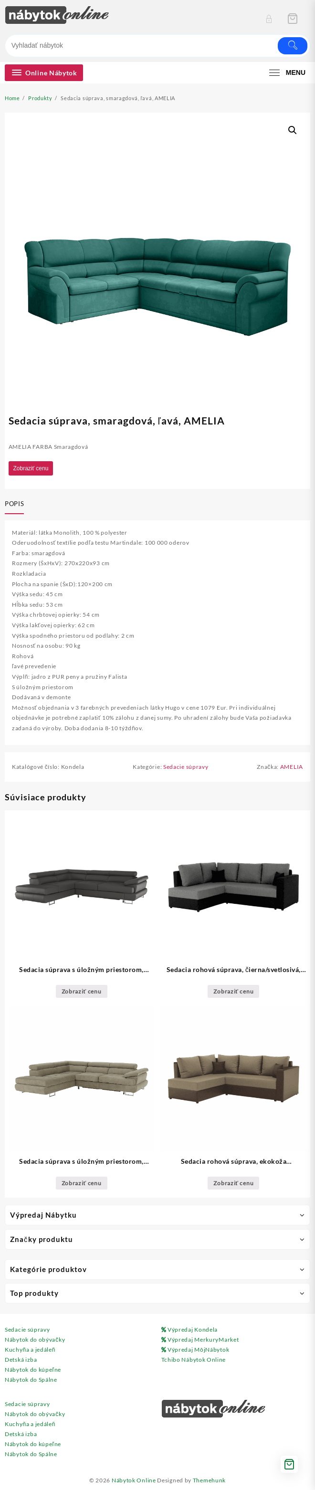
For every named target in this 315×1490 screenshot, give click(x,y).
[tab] (16, 504)
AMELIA (291, 766)
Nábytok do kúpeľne (33, 1369)
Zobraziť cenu (31, 468)
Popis (14, 503)
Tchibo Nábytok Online (193, 1359)
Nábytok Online (134, 1480)
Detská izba (21, 1359)
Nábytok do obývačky (35, 1339)
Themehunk (209, 1480)
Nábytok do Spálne (31, 1379)
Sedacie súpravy (186, 766)
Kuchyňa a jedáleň (30, 1349)
